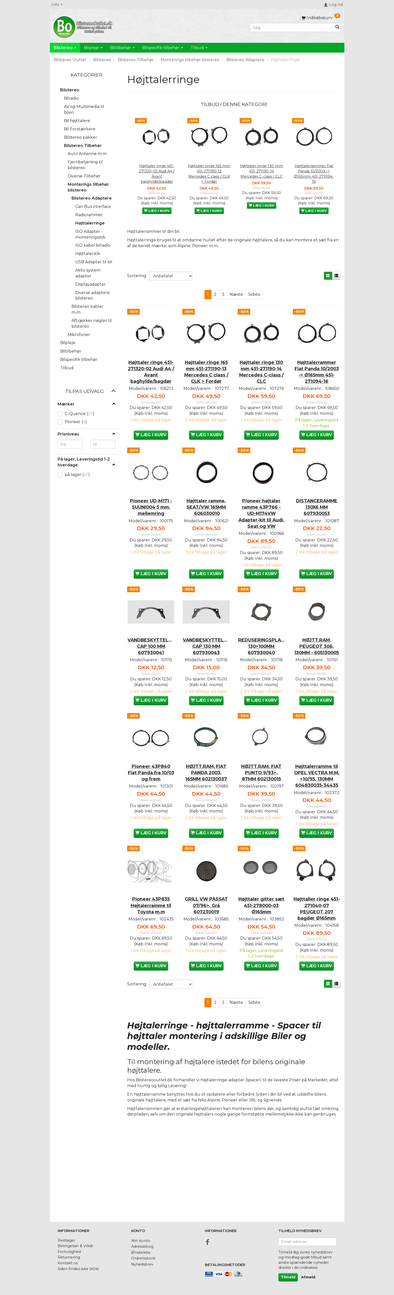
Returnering (69, 1257)
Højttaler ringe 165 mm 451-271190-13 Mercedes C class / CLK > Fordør (209, 174)
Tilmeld (288, 1277)
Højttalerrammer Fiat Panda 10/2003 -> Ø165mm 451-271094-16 (314, 174)
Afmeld (308, 1277)
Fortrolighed (69, 1251)
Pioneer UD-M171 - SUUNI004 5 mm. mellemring (150, 522)
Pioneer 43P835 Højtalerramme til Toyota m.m (151, 985)
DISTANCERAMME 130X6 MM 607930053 (316, 522)
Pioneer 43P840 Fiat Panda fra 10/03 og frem (151, 826)
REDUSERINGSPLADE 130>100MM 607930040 (261, 680)
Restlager (66, 1240)
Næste (236, 294)
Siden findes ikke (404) (78, 1269)
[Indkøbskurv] (321, 18)
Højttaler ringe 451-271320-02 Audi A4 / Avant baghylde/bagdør (156, 174)
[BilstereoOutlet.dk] (84, 26)
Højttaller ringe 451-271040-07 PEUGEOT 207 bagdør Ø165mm (317, 988)
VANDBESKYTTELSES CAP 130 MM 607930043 (206, 680)
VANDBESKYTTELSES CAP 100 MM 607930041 (151, 680)
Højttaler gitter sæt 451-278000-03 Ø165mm (261, 985)
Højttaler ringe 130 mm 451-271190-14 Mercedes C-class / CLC (261, 171)
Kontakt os (68, 1263)
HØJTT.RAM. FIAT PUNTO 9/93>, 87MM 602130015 (261, 829)
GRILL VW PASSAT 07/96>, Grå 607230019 (206, 985)
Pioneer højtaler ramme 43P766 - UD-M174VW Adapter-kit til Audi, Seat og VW (261, 531)
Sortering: (137, 275)
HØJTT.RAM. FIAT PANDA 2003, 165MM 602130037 (206, 829)
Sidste (254, 294)
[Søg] (337, 27)
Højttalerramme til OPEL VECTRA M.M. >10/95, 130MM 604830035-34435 (316, 835)
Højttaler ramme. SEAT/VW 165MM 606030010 (206, 522)
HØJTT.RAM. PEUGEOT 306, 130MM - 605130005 (316, 683)
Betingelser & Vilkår (75, 1246)
